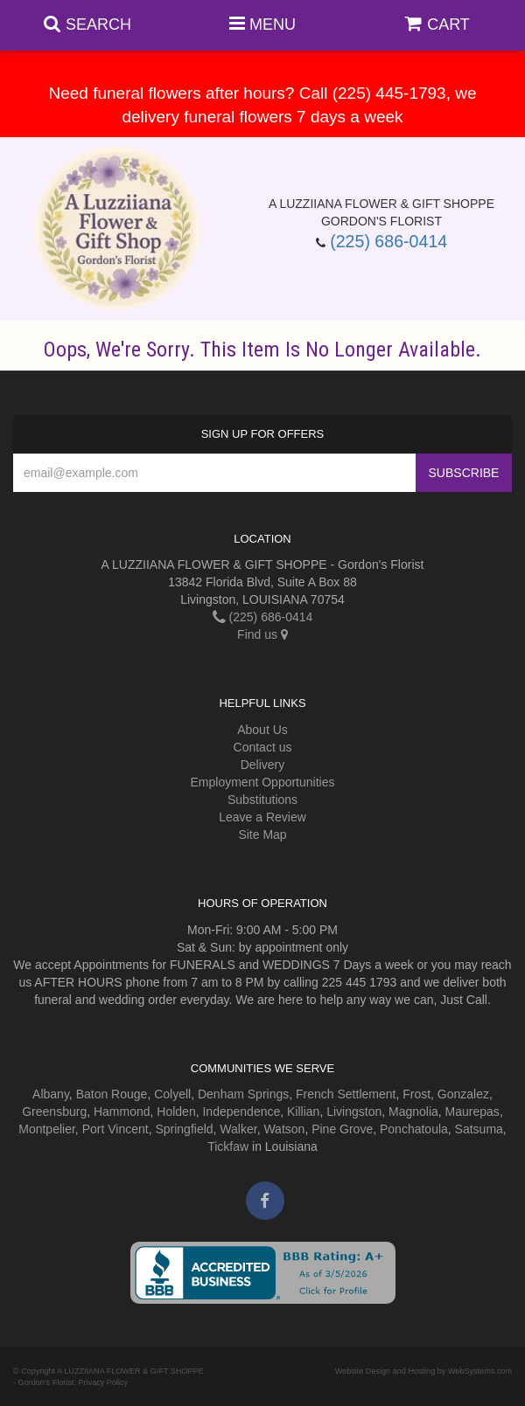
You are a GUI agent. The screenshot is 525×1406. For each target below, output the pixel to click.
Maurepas (472, 1112)
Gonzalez (463, 1094)
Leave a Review (262, 817)
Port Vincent (115, 1129)
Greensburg (54, 1112)
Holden (176, 1112)
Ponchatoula (414, 1129)
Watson (283, 1129)
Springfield (184, 1129)
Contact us (263, 747)
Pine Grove (342, 1129)
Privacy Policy (104, 1382)
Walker (238, 1129)
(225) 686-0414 (388, 241)
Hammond (122, 1112)
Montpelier (46, 1129)
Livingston (354, 1112)
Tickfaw (227, 1146)
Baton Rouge (112, 1094)
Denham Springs (243, 1094)
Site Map (262, 835)
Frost (416, 1094)
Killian (303, 1112)
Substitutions (263, 800)
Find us (262, 634)
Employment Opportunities (263, 782)
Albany (50, 1094)
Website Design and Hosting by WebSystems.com (423, 1371)
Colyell (172, 1094)
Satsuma (479, 1129)
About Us (262, 730)
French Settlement (346, 1094)
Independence (241, 1112)
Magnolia (413, 1112)
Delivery (263, 765)
